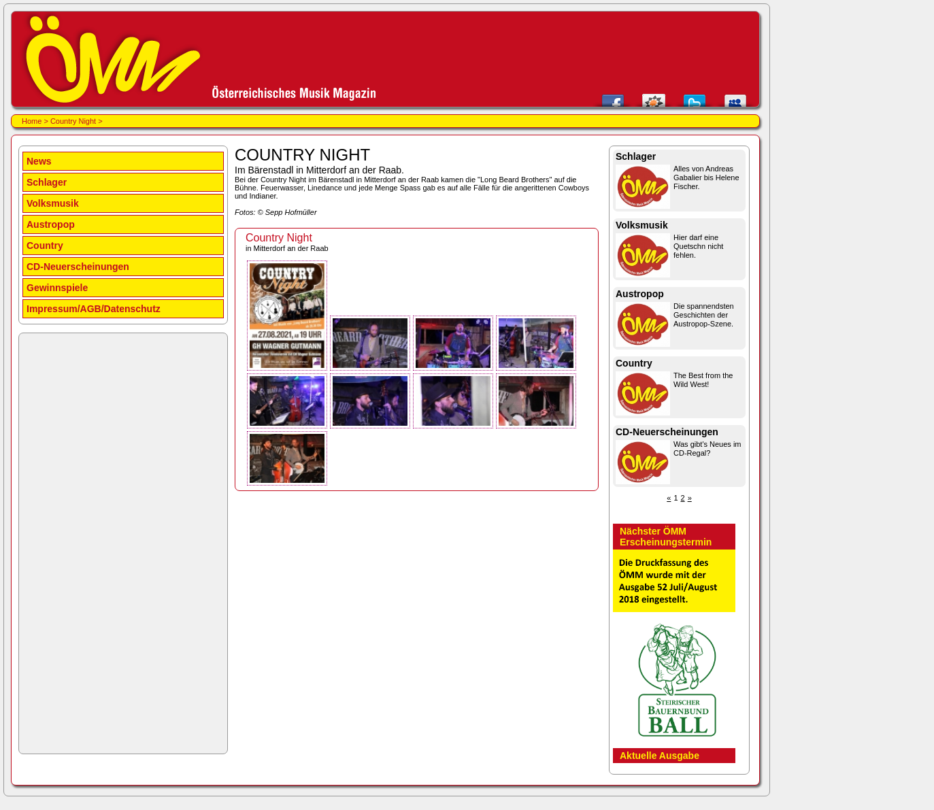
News (39, 161)
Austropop (51, 224)
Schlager (47, 182)
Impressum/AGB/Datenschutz (94, 308)
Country (45, 245)
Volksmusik (53, 203)
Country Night (73, 121)
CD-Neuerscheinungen (78, 266)
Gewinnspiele (57, 287)
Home (31, 121)
